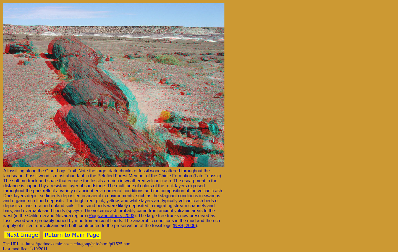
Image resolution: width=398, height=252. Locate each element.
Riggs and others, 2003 (111, 215)
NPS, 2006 (184, 225)
